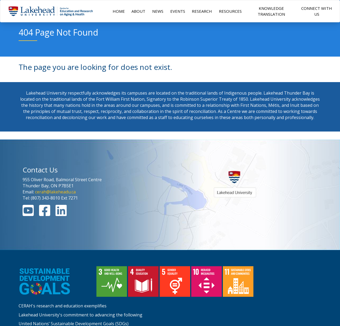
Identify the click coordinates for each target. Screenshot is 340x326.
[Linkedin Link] (61, 214)
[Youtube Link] (28, 214)
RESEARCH (202, 11)
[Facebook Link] (44, 214)
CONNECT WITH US (316, 11)
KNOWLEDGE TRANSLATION (271, 11)
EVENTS (177, 11)
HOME (119, 11)
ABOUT (138, 11)
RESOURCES (230, 11)
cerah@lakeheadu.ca (55, 192)
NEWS (157, 11)
